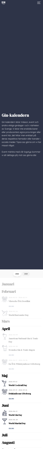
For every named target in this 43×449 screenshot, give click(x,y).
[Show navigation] (39, 3)
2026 (17, 274)
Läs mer (11, 306)
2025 (26, 274)
